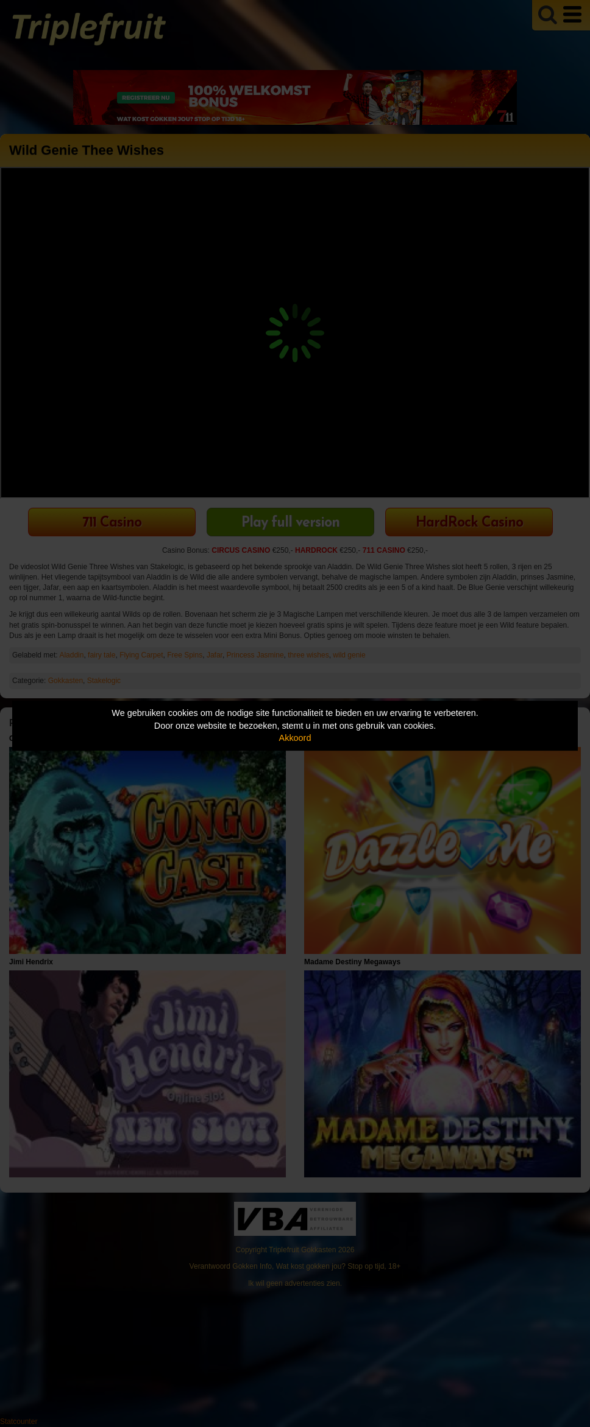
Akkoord (295, 738)
